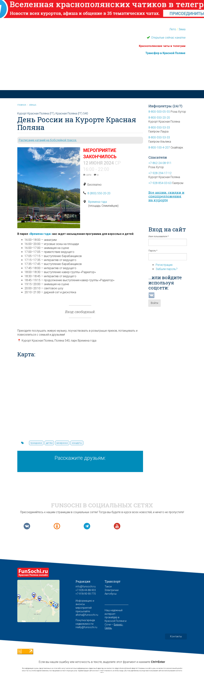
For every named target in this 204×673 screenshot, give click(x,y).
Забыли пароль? (166, 269)
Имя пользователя (158, 236)
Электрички (112, 590)
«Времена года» (40, 234)
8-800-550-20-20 (159, 117)
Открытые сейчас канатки (167, 37)
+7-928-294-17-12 (160, 173)
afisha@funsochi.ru (87, 614)
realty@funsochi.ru (86, 627)
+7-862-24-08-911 (160, 163)
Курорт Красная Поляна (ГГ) (35, 113)
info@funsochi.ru (86, 586)
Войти (154, 303)
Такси (108, 586)
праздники (36, 443)
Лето (172, 29)
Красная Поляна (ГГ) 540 (72, 113)
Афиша (32, 105)
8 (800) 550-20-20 (98, 193)
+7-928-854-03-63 (160, 183)
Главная (21, 105)
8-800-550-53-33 (159, 127)
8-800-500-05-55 (159, 111)
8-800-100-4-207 (159, 147)
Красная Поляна (73, 78)
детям (49, 443)
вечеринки (62, 443)
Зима (182, 29)
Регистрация (164, 265)
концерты (77, 443)
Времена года (97, 201)
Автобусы (111, 593)
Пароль (152, 250)
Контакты (176, 636)
